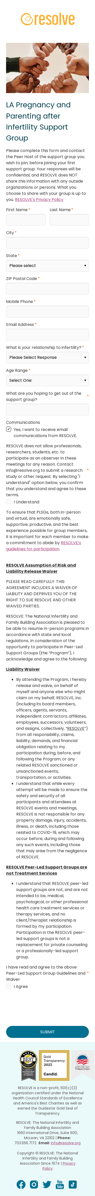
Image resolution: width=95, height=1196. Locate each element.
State (11, 254)
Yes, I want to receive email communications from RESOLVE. (45, 423)
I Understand (26, 493)
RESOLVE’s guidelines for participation (43, 537)
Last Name (60, 210)
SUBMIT (47, 1022)
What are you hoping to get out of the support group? (43, 388)
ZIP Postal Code (21, 275)
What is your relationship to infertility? (43, 341)
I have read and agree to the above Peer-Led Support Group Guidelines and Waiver (45, 964)
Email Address (20, 319)
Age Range (17, 363)
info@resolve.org (66, 1132)
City (10, 232)
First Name (17, 210)
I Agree (21, 977)
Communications (23, 413)
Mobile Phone (19, 297)
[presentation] (44, 994)
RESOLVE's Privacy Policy (39, 199)
